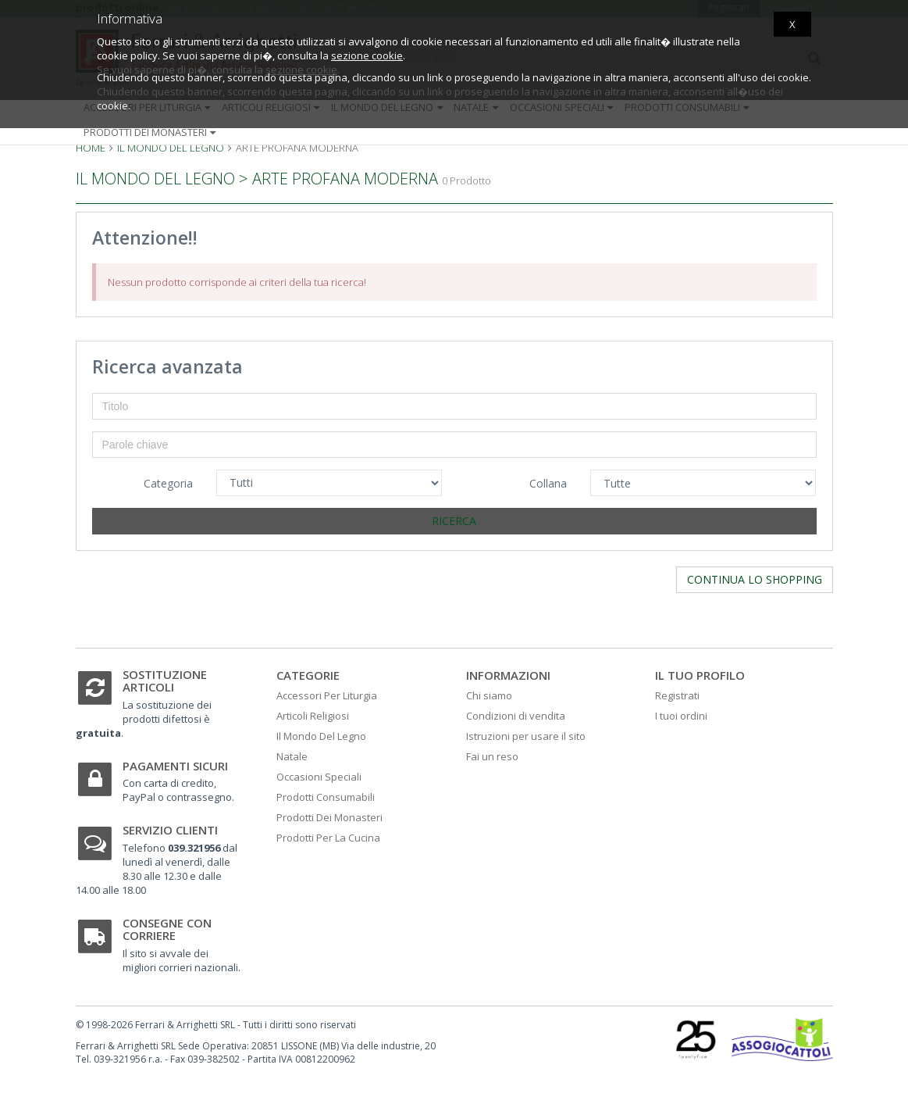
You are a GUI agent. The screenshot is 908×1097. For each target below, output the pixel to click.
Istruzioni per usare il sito (526, 736)
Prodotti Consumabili (325, 797)
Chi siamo (489, 695)
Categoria (168, 483)
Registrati (677, 695)
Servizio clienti (170, 830)
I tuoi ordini (681, 716)
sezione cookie (367, 55)
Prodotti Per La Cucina (328, 838)
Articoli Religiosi (312, 716)
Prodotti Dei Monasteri (329, 817)
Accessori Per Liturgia (326, 695)
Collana (548, 483)
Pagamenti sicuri (175, 766)
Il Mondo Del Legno (321, 736)
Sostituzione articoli (165, 680)
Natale (292, 756)
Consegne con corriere (167, 929)
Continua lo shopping (754, 579)
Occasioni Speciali (318, 777)
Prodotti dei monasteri (151, 132)
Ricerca (454, 520)
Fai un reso (492, 756)
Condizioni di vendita (515, 716)
